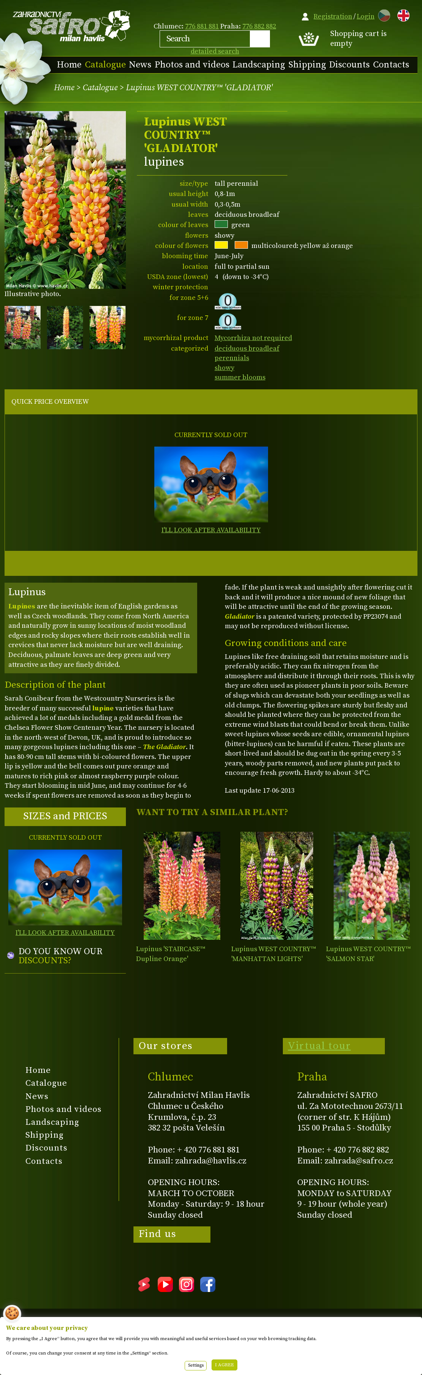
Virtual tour (319, 1045)
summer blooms (240, 377)
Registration (333, 16)
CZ (382, 14)
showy (224, 368)
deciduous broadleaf (247, 348)
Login (366, 16)
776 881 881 (202, 26)
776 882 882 (259, 26)
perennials (232, 358)
